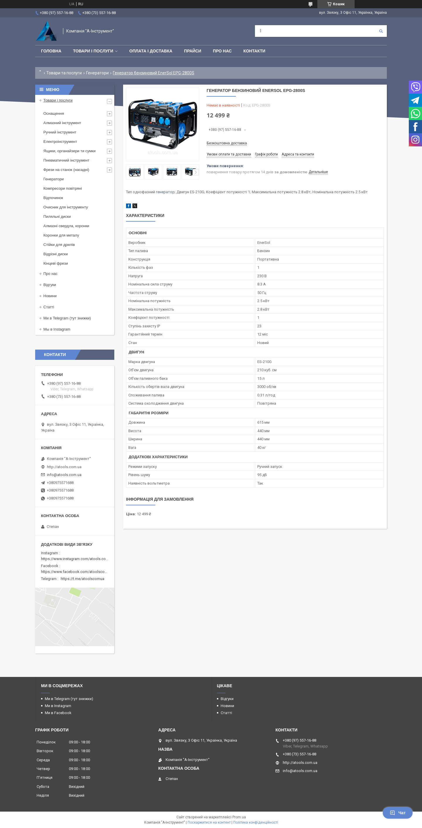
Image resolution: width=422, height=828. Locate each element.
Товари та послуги (64, 73)
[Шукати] (381, 31)
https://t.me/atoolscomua (82, 578)
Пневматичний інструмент (66, 160)
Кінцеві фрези (55, 263)
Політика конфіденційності (255, 822)
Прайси (192, 51)
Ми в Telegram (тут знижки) (67, 318)
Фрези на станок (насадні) (66, 169)
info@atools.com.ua (64, 475)
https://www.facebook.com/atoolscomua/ (77, 571)
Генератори (97, 73)
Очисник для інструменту (65, 207)
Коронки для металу (61, 235)
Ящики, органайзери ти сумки (69, 151)
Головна (51, 51)
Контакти (255, 51)
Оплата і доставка (150, 51)
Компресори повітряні (62, 188)
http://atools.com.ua (64, 467)
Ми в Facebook (58, 713)
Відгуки (49, 285)
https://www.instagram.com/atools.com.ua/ (78, 559)
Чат (398, 812)
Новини (50, 296)
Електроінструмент (60, 141)
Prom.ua (239, 817)
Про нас (222, 51)
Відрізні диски (55, 254)
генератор (165, 192)
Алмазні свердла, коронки (66, 226)
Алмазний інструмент (62, 123)
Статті (48, 307)
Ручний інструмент (59, 132)
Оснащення (53, 113)
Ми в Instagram (58, 706)
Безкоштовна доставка (227, 143)
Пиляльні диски (57, 216)
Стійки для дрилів (59, 244)
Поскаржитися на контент (209, 822)
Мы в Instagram (56, 329)
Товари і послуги (93, 51)
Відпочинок (53, 198)
